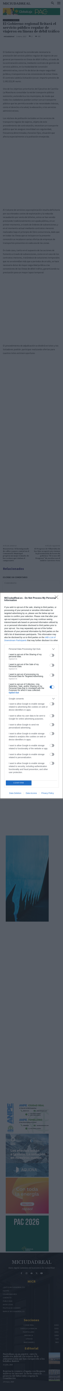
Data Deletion (15, 793)
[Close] (57, 598)
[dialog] (31, 696)
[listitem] (31, 649)
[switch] (52, 655)
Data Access (31, 793)
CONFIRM (18, 783)
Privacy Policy (47, 793)
